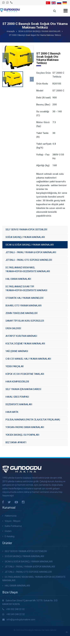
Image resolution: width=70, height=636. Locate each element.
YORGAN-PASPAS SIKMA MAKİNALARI (25, 427)
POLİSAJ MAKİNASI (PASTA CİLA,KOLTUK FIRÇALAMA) (33, 419)
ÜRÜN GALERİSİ (13, 328)
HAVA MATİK (12, 412)
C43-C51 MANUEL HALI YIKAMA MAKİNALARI (28, 358)
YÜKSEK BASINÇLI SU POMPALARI (22, 434)
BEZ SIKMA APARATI (16, 442)
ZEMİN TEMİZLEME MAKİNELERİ (21, 313)
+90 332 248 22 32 (15, 609)
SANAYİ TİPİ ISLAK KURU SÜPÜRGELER (25, 320)
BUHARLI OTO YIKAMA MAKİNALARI (23, 305)
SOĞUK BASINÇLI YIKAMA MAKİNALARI (25, 237)
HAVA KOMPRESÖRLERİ (17, 381)
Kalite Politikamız (13, 526)
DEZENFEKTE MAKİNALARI (19, 404)
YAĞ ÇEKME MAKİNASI (17, 351)
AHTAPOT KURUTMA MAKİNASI (21, 336)
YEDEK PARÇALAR (15, 366)
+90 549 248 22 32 (15, 614)
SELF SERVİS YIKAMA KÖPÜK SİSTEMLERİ (26, 229)
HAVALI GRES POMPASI (17, 396)
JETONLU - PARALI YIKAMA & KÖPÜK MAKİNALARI (31, 252)
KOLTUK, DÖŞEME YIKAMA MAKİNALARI (25, 343)
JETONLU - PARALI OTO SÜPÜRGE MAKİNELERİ (29, 260)
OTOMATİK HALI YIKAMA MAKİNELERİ (24, 298)
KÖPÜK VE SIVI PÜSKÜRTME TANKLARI (25, 374)
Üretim (8, 531)
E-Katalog (9, 536)
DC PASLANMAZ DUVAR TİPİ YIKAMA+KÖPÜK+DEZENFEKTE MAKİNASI (26, 288)
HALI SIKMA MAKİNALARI (18, 279)
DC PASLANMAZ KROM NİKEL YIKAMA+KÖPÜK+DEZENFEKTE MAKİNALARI (28, 269)
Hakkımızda (10, 516)
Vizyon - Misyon (12, 521)
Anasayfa (11, 31)
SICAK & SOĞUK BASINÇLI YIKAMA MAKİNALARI (39, 31)
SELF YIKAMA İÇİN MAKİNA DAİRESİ (23, 389)
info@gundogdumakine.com (21, 619)
